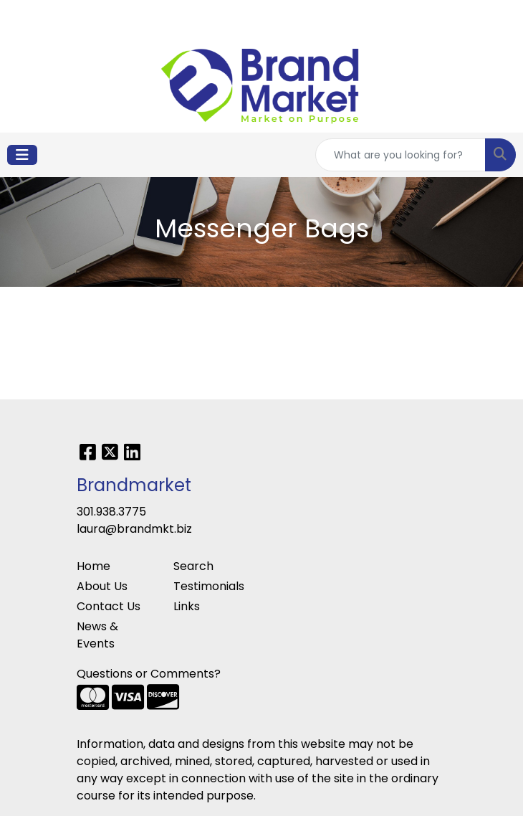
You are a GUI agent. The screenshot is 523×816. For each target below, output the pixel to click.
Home (93, 566)
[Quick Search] (400, 154)
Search (193, 566)
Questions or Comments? (149, 673)
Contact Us (108, 606)
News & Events (97, 635)
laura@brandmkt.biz (134, 529)
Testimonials (208, 586)
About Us (102, 586)
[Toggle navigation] (22, 155)
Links (186, 606)
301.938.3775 (111, 511)
